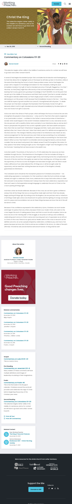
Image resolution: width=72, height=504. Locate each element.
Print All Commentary (12, 419)
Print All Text (9, 416)
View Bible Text (10, 54)
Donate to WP (36, 489)
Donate (56, 4)
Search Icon (65, 4)
